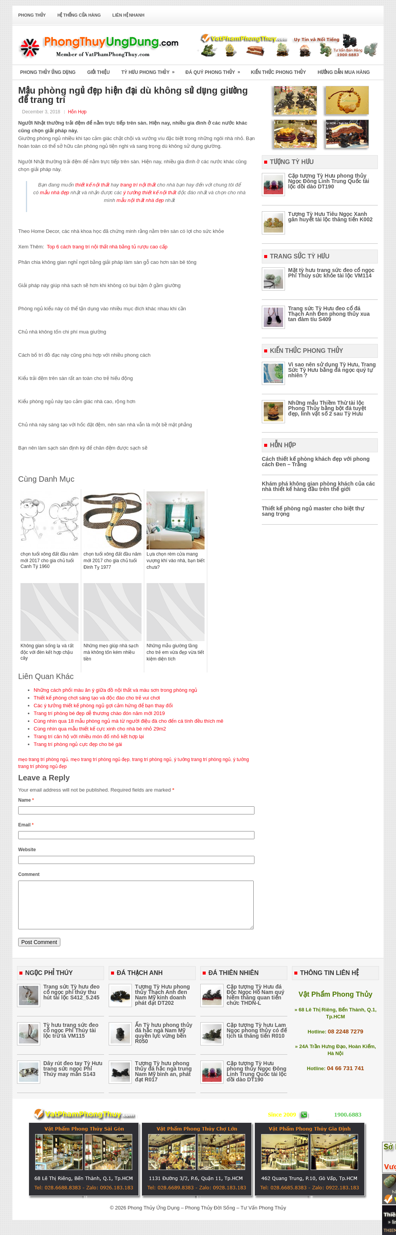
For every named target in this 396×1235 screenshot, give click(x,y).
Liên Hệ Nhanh (129, 15)
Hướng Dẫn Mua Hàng (343, 72)
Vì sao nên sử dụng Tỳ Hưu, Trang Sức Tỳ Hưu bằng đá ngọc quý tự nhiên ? (332, 369)
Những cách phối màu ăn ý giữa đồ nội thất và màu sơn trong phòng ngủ (115, 690)
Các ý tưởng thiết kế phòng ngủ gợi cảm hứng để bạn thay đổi (103, 705)
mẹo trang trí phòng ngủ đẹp (99, 759)
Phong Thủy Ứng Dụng (47, 72)
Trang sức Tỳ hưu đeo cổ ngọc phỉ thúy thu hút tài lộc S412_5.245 (71, 1001)
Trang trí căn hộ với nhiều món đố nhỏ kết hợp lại (89, 736)
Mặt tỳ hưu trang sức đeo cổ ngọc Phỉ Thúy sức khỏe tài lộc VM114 (331, 273)
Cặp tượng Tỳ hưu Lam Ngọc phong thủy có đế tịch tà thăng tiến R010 (257, 1039)
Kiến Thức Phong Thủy (278, 72)
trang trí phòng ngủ (152, 759)
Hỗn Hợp (77, 112)
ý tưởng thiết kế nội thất (149, 192)
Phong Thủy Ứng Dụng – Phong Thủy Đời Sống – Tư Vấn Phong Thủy (207, 1217)
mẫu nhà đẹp (54, 192)
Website (27, 849)
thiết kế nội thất (92, 185)
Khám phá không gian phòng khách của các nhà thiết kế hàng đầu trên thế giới (318, 486)
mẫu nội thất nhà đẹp (140, 200)
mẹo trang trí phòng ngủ (43, 759)
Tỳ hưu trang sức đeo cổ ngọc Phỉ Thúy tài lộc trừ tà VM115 (70, 1039)
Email (26, 825)
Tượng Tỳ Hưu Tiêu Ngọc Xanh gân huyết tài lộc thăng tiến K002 (330, 216)
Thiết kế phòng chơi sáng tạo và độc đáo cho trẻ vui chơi (97, 698)
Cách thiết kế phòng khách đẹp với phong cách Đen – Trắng (316, 461)
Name (26, 800)
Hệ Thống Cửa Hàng (79, 15)
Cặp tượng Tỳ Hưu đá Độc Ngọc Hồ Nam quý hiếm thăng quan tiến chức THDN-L (255, 1004)
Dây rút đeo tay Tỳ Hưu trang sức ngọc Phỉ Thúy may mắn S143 (72, 1077)
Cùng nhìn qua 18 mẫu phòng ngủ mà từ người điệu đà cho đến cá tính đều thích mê (129, 721)
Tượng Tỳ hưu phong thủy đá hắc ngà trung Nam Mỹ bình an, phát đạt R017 (163, 1080)
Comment (28, 874)
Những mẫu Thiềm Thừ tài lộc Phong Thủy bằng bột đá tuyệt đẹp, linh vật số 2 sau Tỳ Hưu (327, 408)
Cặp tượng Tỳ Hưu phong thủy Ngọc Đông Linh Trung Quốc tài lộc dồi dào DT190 (328, 181)
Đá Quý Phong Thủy (215, 70)
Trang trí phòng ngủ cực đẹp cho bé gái (78, 744)
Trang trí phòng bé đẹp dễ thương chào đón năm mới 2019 (99, 713)
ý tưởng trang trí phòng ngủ (202, 759)
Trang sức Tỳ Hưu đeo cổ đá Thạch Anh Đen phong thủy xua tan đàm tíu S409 (329, 313)
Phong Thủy (32, 15)
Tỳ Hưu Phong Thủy (150, 70)
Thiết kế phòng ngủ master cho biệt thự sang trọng (313, 511)
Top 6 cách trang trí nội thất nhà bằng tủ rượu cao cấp (107, 247)
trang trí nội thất (138, 185)
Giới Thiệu (98, 72)
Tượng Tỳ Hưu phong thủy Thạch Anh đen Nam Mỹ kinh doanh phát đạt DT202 (162, 1004)
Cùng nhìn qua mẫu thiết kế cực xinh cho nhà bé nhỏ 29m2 (100, 729)
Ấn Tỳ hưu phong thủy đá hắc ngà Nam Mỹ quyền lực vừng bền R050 (163, 1042)
